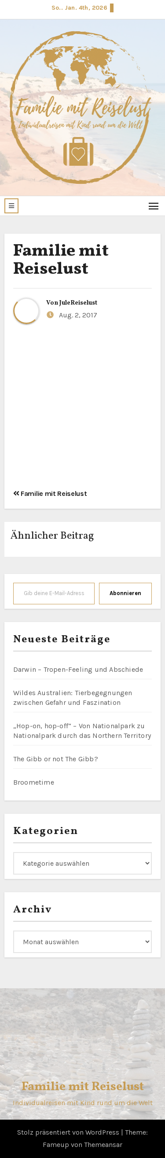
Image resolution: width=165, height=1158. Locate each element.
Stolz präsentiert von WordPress (69, 1132)
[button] (11, 205)
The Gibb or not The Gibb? (55, 759)
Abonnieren (125, 593)
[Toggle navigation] (154, 206)
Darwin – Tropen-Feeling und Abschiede (78, 669)
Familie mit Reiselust (61, 261)
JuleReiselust (78, 303)
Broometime (33, 782)
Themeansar (103, 1144)
